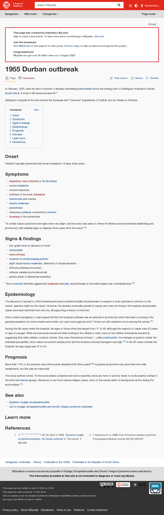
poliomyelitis (85, 89)
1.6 (40, 434)
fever (24, 246)
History (37, 462)
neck (30, 195)
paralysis (26, 212)
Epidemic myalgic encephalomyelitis (29, 402)
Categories (11, 462)
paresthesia (15, 208)
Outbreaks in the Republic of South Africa (95, 462)
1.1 (24, 434)
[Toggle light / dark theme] (130, 6)
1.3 (31, 434)
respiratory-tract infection (24, 181)
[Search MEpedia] (79, 5)
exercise (18, 284)
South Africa (12, 93)
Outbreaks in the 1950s (57, 462)
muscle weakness (19, 204)
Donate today (72, 46)
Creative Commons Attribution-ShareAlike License (54, 496)
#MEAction (24, 46)
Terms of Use (24, 499)
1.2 (27, 434)
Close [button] (152, 24)
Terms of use (63, 510)
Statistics (79, 510)
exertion (51, 212)
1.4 (34, 434)
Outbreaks (25, 462)
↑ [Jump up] (94, 435)
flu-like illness (49, 181)
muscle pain (15, 199)
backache (39, 195)
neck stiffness (17, 255)
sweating (14, 217)
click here (99, 36)
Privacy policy (10, 510)
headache (23, 186)
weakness (53, 284)
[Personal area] (150, 5)
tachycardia (16, 250)
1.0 (21, 434)
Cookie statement (97, 510)
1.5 (37, 434)
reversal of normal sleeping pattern (28, 259)
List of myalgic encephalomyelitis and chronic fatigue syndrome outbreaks (50, 407)
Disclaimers (47, 510)
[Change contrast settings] (136, 6)
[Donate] (155, 488)
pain (66, 284)
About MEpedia (29, 510)
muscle (24, 380)
